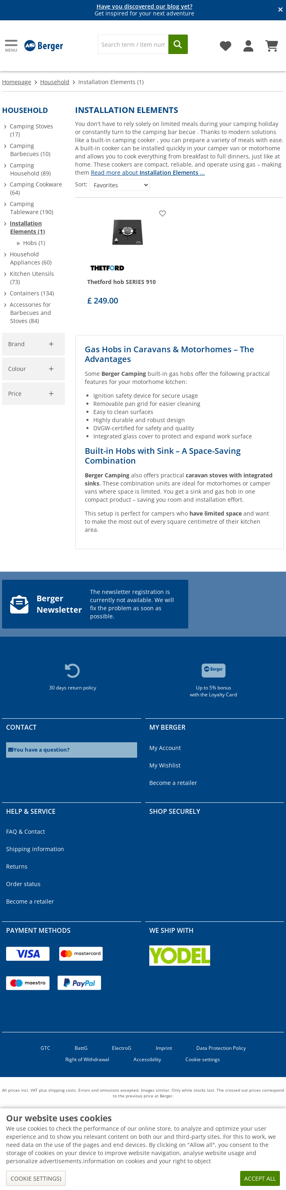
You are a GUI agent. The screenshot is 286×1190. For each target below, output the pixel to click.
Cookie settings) (36, 1178)
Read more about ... (148, 172)
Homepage (16, 82)
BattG (81, 1048)
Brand (16, 344)
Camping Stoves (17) (31, 130)
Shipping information (35, 849)
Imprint (164, 1048)
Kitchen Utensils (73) (32, 278)
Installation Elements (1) (27, 227)
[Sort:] (119, 185)
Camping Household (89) (30, 169)
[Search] (133, 44)
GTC (45, 1048)
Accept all (260, 1178)
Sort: (81, 184)
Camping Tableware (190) (31, 208)
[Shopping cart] (271, 43)
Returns (17, 866)
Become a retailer (173, 783)
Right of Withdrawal (87, 1059)
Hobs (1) (34, 243)
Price (15, 393)
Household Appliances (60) (31, 258)
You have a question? (38, 749)
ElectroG (121, 1048)
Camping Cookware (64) (36, 188)
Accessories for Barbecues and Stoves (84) (30, 313)
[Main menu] (12, 46)
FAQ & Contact (25, 831)
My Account (165, 748)
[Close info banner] (280, 10)
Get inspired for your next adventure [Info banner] (144, 10)
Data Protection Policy (221, 1048)
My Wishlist (165, 765)
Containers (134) (32, 293)
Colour (17, 369)
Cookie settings (202, 1059)
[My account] (248, 43)
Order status (23, 884)
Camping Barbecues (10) (30, 150)
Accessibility (147, 1059)
